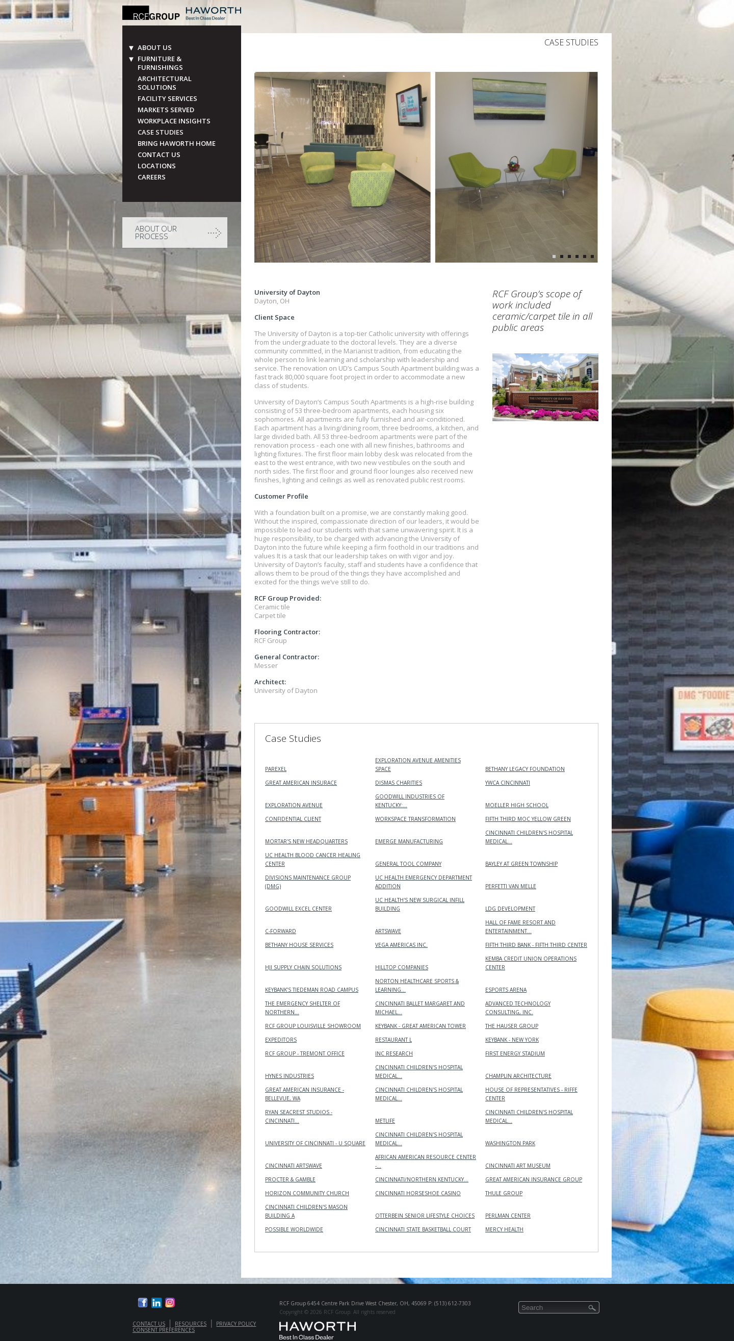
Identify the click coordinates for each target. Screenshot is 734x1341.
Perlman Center (508, 1215)
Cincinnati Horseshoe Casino (418, 1193)
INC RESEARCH (394, 1053)
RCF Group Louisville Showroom (313, 1025)
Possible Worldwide (294, 1229)
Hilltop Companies (401, 967)
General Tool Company (408, 863)
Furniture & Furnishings (160, 63)
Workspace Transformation (415, 818)
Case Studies (161, 132)
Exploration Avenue (294, 805)
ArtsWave (388, 931)
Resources (190, 1323)
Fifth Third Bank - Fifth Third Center (536, 944)
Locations (157, 166)
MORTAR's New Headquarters (306, 841)
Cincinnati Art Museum (517, 1165)
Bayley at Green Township (521, 863)
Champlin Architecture (518, 1075)
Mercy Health (504, 1229)
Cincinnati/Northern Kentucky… (421, 1179)
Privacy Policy (236, 1323)
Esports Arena (506, 989)
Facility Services (167, 98)
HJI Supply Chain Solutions (303, 967)
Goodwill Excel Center (298, 908)
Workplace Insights (174, 121)
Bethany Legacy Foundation (525, 768)
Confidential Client (293, 818)
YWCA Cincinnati (507, 782)
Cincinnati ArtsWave (293, 1165)
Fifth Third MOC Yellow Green (528, 818)
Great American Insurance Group (533, 1179)
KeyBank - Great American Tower (420, 1025)
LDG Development (510, 908)
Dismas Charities (398, 782)
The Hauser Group (511, 1025)
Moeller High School (516, 805)
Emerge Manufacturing (409, 841)
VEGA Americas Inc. (401, 944)
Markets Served (166, 110)
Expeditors (281, 1039)
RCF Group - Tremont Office (305, 1053)
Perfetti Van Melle (510, 886)
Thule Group (503, 1193)
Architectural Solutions (165, 83)
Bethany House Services (299, 944)
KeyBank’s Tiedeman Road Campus (311, 989)
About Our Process (156, 232)
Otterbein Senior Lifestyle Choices (425, 1215)
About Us (155, 47)
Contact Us (159, 154)
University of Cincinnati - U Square (315, 1143)
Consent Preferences (164, 1329)
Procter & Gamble (290, 1179)
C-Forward (280, 931)
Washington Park (510, 1143)
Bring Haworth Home (177, 143)
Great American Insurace (301, 782)
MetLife (385, 1120)
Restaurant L (393, 1039)
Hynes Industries (289, 1075)
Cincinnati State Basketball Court (423, 1229)
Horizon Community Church (307, 1193)
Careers (152, 177)
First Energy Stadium (515, 1053)
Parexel (275, 768)
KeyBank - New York (512, 1039)
